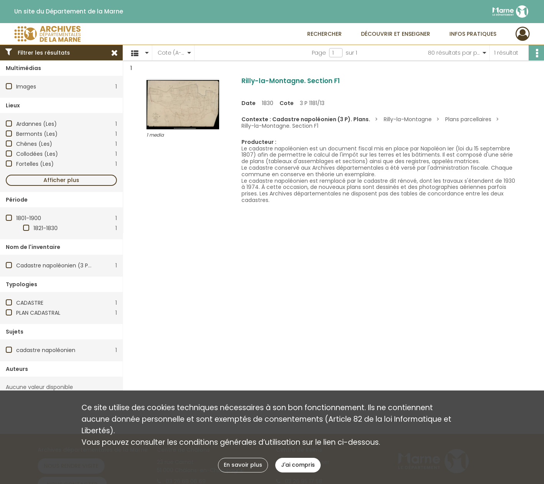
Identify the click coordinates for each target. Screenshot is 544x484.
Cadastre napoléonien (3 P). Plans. (62, 265)
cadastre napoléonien (45, 350)
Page (319, 53)
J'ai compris (298, 465)
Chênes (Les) (34, 144)
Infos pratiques (472, 34)
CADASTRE (29, 303)
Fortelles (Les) (35, 164)
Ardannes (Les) (36, 124)
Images (26, 86)
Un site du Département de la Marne (68, 11)
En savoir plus (243, 465)
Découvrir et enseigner (395, 34)
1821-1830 (45, 228)
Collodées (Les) (37, 154)
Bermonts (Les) (37, 134)
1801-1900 (28, 218)
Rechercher (324, 34)
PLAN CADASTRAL (38, 313)
